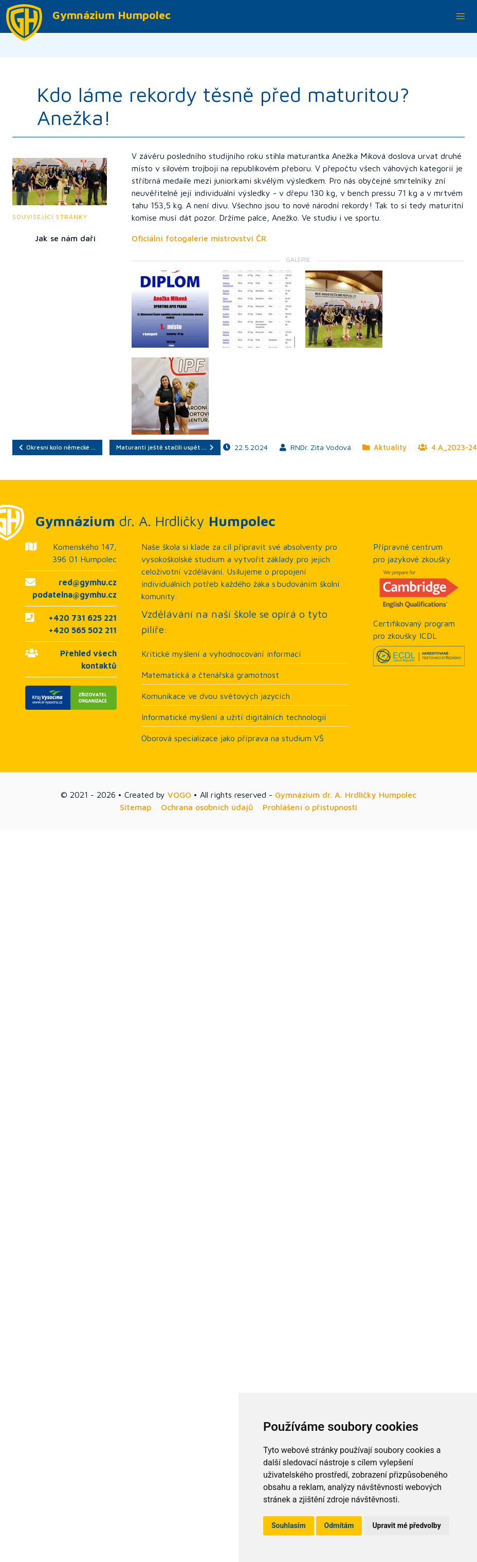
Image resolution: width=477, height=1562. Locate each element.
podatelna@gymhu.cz (74, 594)
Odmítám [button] (339, 1525)
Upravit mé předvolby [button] (406, 1525)
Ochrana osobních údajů (207, 807)
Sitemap (135, 807)
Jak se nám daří (65, 238)
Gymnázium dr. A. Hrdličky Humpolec (345, 794)
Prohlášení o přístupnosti (310, 807)
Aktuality (384, 447)
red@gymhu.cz (88, 582)
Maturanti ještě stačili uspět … (165, 447)
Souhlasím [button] (288, 1525)
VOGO (179, 794)
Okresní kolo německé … (57, 447)
